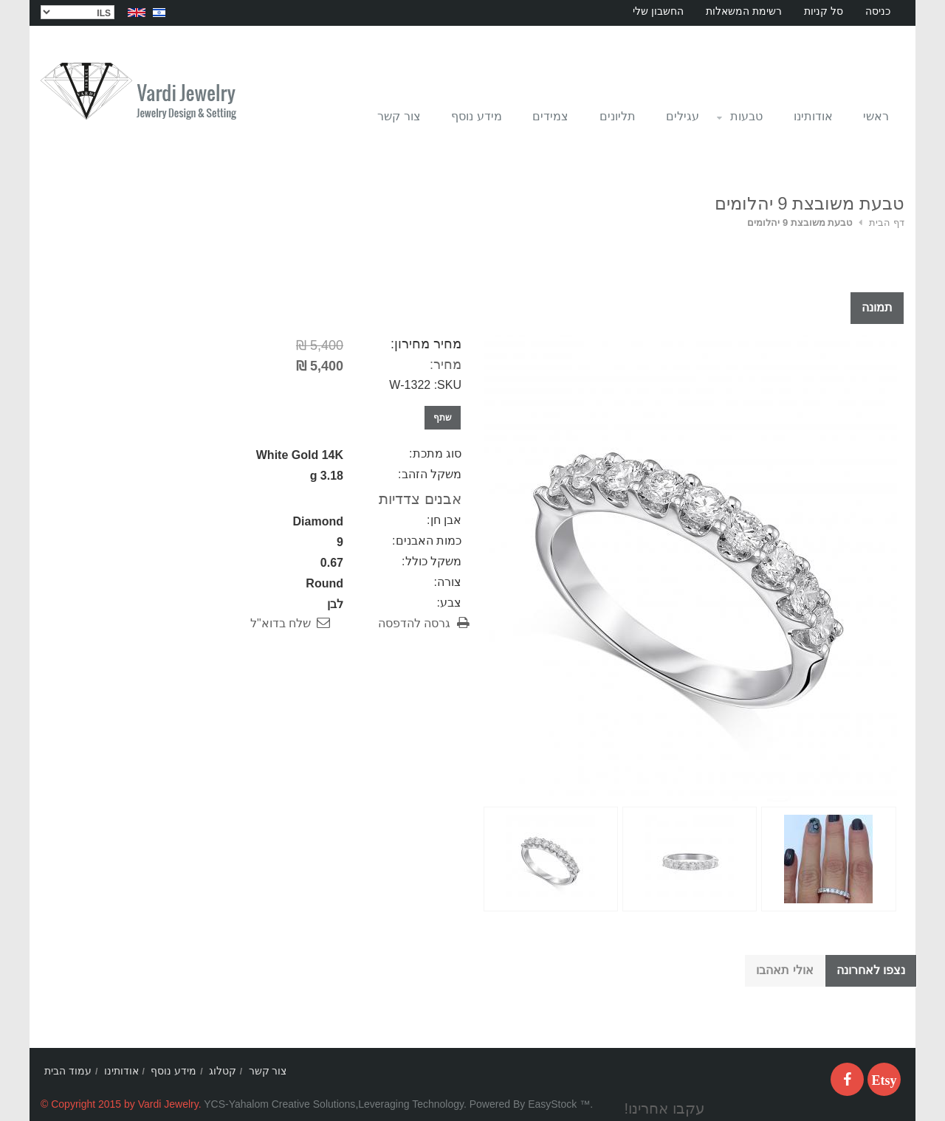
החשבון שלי (658, 11)
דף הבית (886, 222)
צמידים (550, 116)
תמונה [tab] (877, 307)
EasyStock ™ (559, 1104)
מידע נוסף (476, 116)
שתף (442, 418)
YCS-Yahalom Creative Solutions (279, 1104)
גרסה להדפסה (414, 623)
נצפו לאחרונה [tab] (870, 970)
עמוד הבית (68, 1071)
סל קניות (823, 11)
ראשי (876, 116)
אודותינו (813, 116)
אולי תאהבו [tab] (784, 970)
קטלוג (222, 1071)
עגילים (682, 116)
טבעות (739, 120)
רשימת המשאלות (744, 11)
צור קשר (398, 116)
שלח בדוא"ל (280, 623)
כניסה (877, 11)
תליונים (617, 116)
